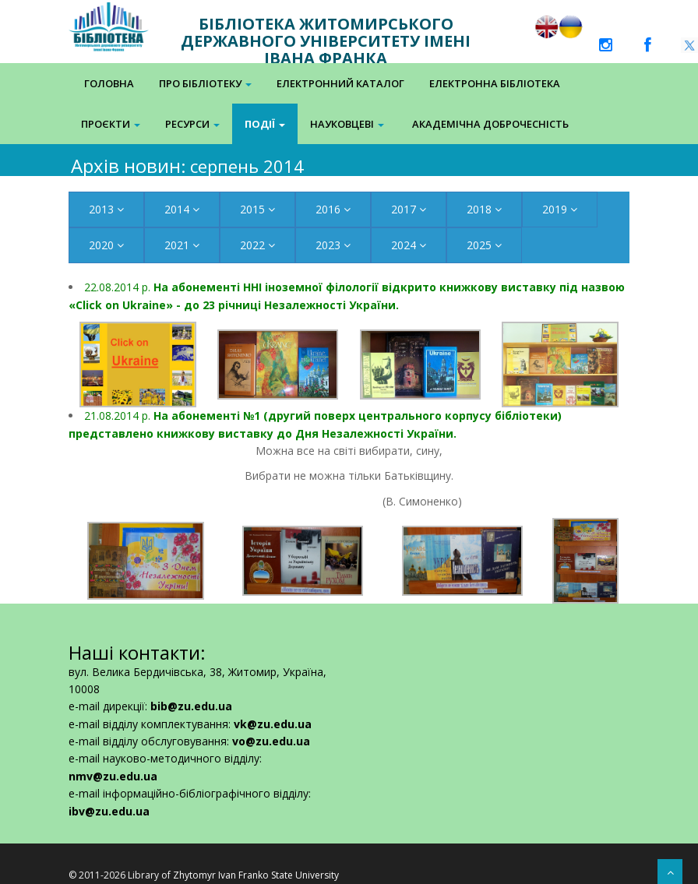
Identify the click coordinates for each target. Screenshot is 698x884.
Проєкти (110, 124)
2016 (333, 209)
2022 (257, 245)
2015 (257, 209)
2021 (181, 245)
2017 (408, 209)
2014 (181, 209)
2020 (106, 245)
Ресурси (192, 124)
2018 (484, 209)
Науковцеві (347, 124)
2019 (559, 209)
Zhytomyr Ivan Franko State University (256, 875)
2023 (333, 245)
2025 (484, 245)
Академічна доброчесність (490, 124)
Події (265, 124)
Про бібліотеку (205, 83)
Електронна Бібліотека (494, 83)
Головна (109, 83)
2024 (408, 245)
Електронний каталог (340, 83)
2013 (106, 209)
